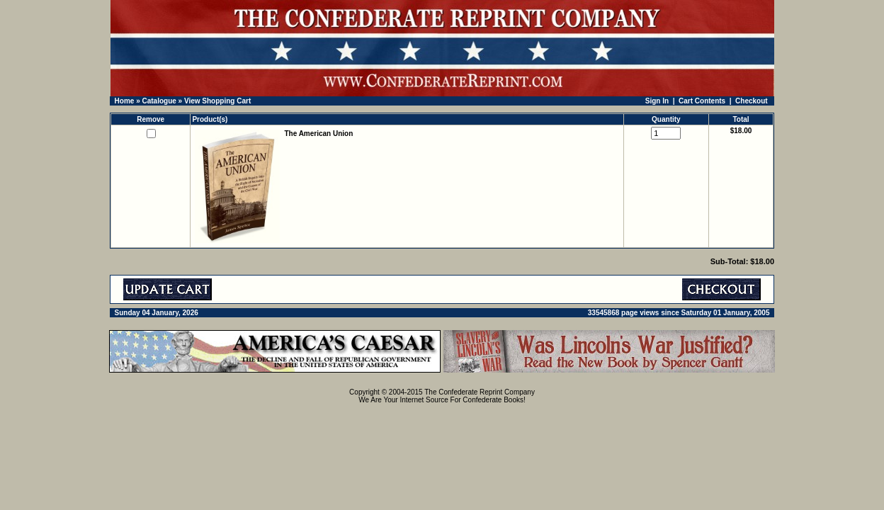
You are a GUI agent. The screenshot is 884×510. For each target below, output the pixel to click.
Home (125, 101)
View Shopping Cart (217, 101)
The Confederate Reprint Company (479, 392)
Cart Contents (702, 101)
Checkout (751, 101)
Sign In (657, 101)
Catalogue (159, 101)
